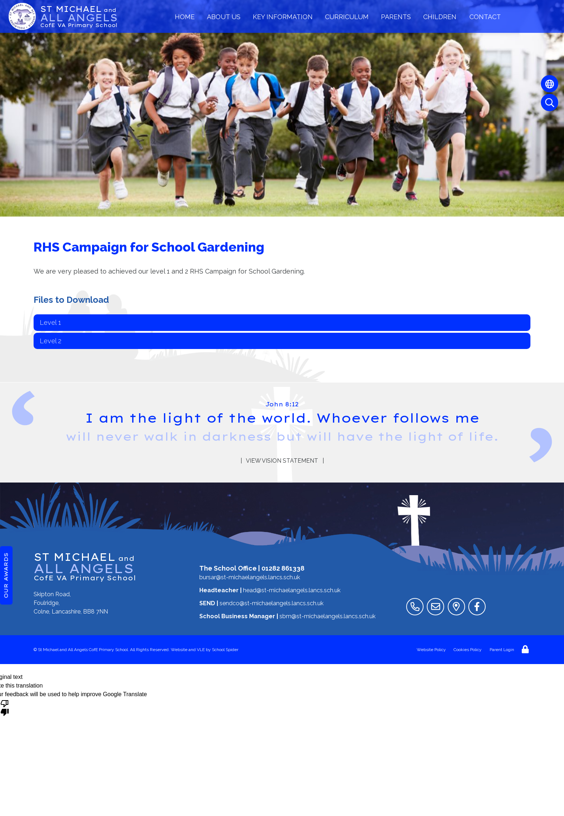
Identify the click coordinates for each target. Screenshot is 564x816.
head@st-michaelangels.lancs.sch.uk (291, 590)
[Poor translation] (4, 707)
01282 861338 (282, 568)
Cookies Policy (468, 649)
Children (439, 17)
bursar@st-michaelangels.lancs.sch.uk (249, 577)
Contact (485, 17)
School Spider (225, 649)
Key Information (283, 17)
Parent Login (502, 649)
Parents (396, 17)
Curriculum (347, 17)
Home (185, 17)
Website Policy (431, 649)
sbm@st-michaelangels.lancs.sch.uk (327, 616)
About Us (223, 17)
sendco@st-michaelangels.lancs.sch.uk (272, 603)
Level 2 (50, 341)
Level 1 (50, 322)
